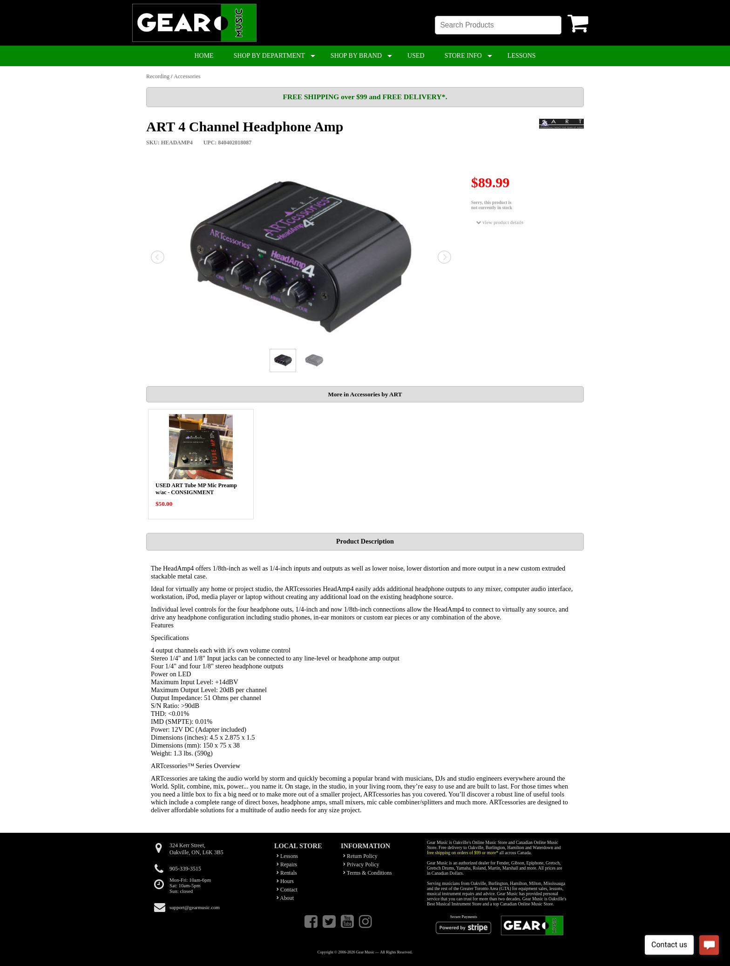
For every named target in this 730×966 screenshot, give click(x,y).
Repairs (287, 864)
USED (416, 55)
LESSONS (521, 55)
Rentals (287, 873)
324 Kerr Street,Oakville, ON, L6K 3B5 (196, 849)
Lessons (287, 856)
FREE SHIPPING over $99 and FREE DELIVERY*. (365, 97)
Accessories (187, 76)
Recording (157, 76)
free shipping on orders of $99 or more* (462, 852)
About (285, 898)
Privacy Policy (361, 864)
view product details (499, 222)
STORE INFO (463, 55)
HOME (203, 55)
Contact (287, 889)
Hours (285, 881)
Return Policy (360, 856)
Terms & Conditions (367, 873)
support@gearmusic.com (194, 907)
